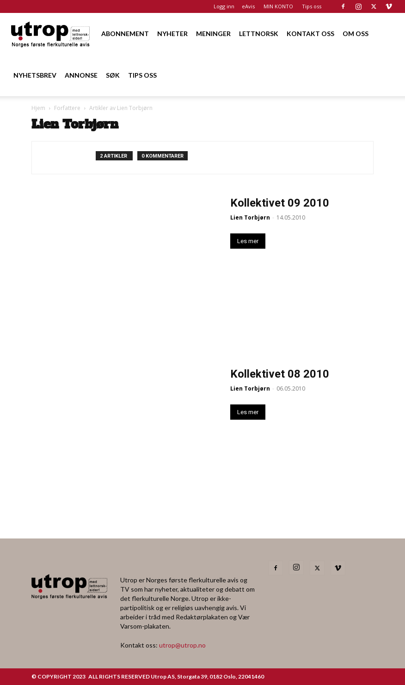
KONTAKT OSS (310, 33)
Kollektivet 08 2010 (279, 373)
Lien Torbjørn (250, 217)
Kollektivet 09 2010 (279, 202)
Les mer (247, 241)
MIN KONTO (278, 6)
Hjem (38, 108)
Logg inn (224, 6)
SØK (113, 75)
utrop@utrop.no (182, 645)
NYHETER (172, 33)
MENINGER (213, 33)
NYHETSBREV (34, 75)
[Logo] (50, 33)
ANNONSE (81, 75)
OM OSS (355, 33)
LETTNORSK (258, 33)
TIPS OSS (142, 75)
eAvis (248, 6)
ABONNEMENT (125, 33)
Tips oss (311, 6)
